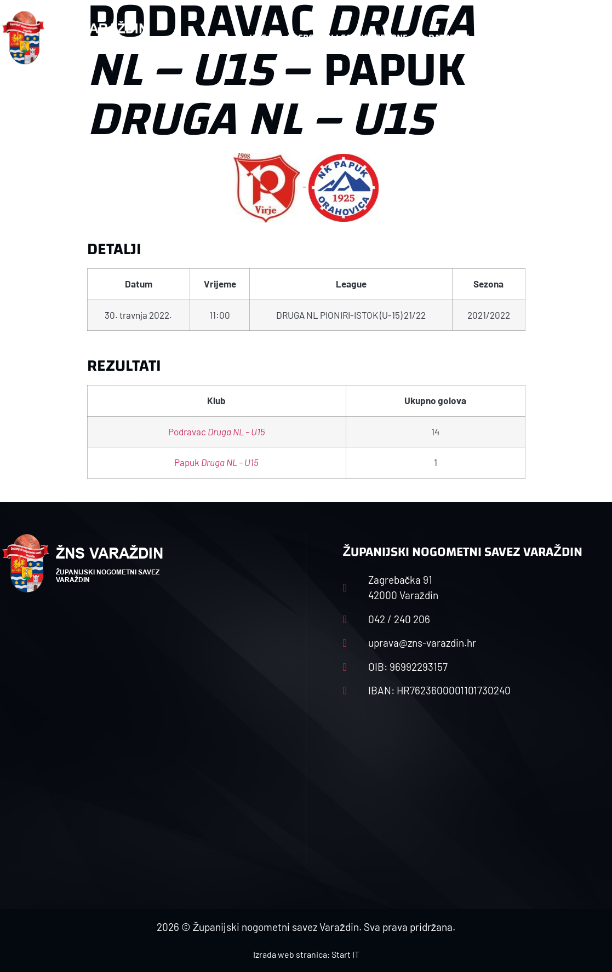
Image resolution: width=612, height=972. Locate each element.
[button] (589, 37)
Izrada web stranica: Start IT (306, 954)
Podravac (216, 431)
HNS (257, 37)
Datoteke (449, 37)
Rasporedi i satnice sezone (347, 37)
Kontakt (508, 37)
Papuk (216, 462)
